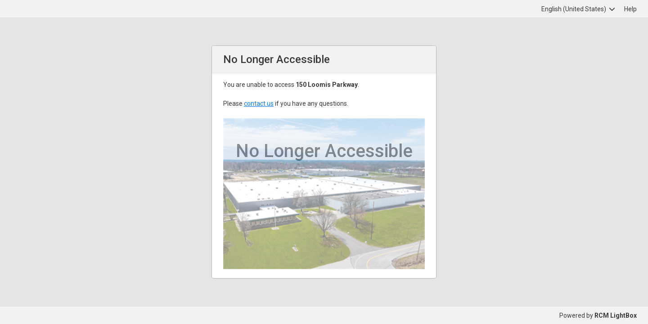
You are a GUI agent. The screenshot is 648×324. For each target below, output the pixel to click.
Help (630, 9)
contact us (259, 103)
